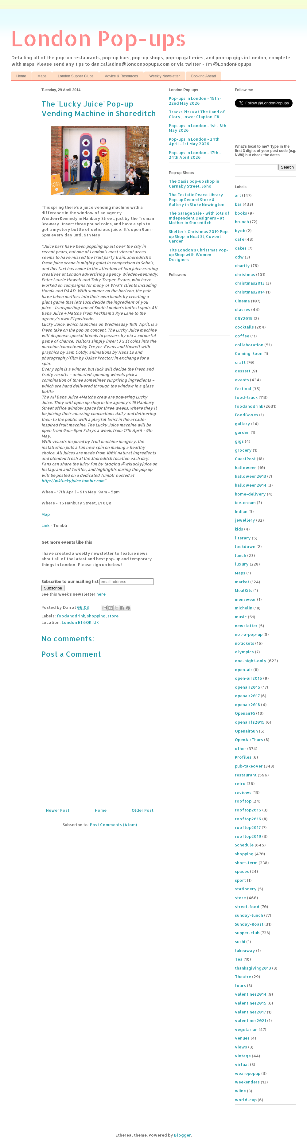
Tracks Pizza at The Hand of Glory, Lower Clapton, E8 (197, 114)
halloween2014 (250, 485)
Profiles (243, 757)
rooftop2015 (248, 809)
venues (242, 1038)
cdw (239, 257)
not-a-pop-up (248, 634)
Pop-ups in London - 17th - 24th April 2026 (195, 155)
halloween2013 (250, 476)
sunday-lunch (249, 915)
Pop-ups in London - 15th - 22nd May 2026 (195, 101)
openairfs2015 (250, 722)
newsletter (246, 625)
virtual (242, 1064)
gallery (242, 423)
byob (240, 230)
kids (239, 529)
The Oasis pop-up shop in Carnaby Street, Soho (194, 184)
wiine (240, 1090)
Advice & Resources (121, 76)
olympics (244, 651)
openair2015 (247, 687)
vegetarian (246, 1029)
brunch (242, 221)
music (241, 616)
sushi (240, 941)
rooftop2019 (248, 836)
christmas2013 (250, 283)
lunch (240, 555)
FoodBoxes (246, 414)
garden (242, 432)
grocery (243, 450)
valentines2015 (250, 1003)
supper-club (247, 932)
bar (238, 204)
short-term (246, 862)
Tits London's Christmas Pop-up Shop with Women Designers (198, 254)
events (242, 379)
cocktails (244, 327)
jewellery (245, 520)
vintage (243, 1055)
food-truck (246, 397)
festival (243, 388)
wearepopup (247, 1073)
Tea (239, 959)
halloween (246, 467)
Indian (241, 511)
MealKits (243, 590)
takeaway (245, 950)
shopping (96, 615)
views (241, 1046)
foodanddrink (71, 615)
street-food (247, 906)
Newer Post (57, 810)
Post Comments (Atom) (113, 824)
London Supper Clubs (75, 76)
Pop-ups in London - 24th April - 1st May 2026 (194, 141)
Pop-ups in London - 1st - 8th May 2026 (197, 128)
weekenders (247, 1081)
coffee (242, 335)
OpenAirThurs (249, 739)
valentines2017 (250, 1011)
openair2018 (247, 704)
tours (240, 985)
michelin (243, 607)
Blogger (182, 1135)
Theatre (243, 976)
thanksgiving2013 (253, 968)
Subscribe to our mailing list (70, 581)
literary (243, 537)
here (101, 594)
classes (242, 309)
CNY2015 (244, 318)
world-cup (246, 1099)
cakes (241, 248)
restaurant (246, 774)
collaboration (249, 344)
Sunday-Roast (249, 924)
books (241, 213)
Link (45, 525)
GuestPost (245, 458)
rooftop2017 (248, 827)
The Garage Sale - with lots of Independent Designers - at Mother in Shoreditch (199, 218)
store (113, 615)
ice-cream (245, 502)
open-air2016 (248, 678)
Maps (41, 76)
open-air (243, 669)
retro (240, 783)
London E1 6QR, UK (80, 622)
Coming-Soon (248, 353)
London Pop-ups (98, 38)
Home (21, 76)
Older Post (143, 810)
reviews (243, 792)
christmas (245, 274)
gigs (239, 441)
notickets (244, 643)
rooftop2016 (248, 818)
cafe (239, 239)
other (240, 748)
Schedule (244, 844)
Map (45, 514)
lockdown (245, 546)
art (238, 195)
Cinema (242, 300)
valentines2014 (250, 994)
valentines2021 (250, 1020)
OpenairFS (245, 713)
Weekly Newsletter (165, 76)
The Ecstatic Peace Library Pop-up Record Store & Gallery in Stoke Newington (196, 199)
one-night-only (250, 660)
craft (240, 362)
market (242, 581)
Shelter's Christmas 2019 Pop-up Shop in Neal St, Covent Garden (199, 236)
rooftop (243, 801)
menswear (245, 599)
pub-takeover (249, 766)
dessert (243, 370)
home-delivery (250, 494)
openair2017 (247, 695)
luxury (242, 564)
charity (242, 265)
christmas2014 (250, 292)
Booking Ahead (203, 76)
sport (240, 880)
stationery (246, 888)
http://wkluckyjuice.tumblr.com (72, 480)
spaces (242, 871)
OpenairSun (246, 731)
